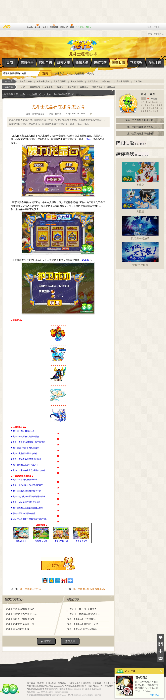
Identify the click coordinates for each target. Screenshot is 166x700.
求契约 (90, 73)
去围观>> (155, 695)
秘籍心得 (118, 62)
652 (148, 99)
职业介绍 (45, 62)
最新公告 (27, 62)
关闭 (161, 671)
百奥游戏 (7, 27)
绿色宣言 (87, 683)
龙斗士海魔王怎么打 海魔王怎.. (89, 588)
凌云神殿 (72, 87)
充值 (150, 34)
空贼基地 (48, 87)
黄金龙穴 (84, 87)
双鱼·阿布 (138, 81)
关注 (160, 644)
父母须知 (62, 683)
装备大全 (82, 62)
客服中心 (108, 683)
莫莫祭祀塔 (35, 87)
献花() (56, 565)
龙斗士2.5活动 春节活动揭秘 (82, 629)
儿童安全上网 (75, 683)
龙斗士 (82, 44)
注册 (156, 27)
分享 (160, 651)
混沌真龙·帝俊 (26, 81)
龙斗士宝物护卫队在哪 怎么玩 (21, 614)
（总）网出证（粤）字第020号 (100, 686)
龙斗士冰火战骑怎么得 (17, 629)
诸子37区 (141, 677)
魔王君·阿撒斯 (60, 81)
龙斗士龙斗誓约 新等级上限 (20, 624)
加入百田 (52, 683)
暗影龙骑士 (107, 81)
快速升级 (59, 73)
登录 (149, 27)
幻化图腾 (79, 73)
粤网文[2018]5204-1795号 (75, 686)
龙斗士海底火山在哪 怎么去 (20, 619)
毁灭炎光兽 (93, 81)
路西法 (60, 87)
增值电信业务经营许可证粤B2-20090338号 (45, 686)
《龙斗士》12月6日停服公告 (82, 609)
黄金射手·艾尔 (43, 81)
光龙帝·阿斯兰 (123, 81)
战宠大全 (63, 62)
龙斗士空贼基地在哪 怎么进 (20, 609)
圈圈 (143, 98)
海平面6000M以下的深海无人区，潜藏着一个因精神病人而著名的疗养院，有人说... (147, 686)
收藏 (162, 34)
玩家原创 (136, 62)
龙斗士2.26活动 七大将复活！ (82, 619)
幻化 (69, 73)
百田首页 (46, 641)
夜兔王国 (111, 87)
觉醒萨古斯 (97, 87)
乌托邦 (23, 87)
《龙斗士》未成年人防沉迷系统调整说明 (84, 614)
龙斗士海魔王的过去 (30, 588)
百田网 (19, 26)
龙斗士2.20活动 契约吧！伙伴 (82, 624)
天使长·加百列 (77, 81)
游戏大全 (70, 641)
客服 (156, 34)
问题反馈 (97, 683)
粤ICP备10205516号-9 (36, 689)
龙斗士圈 (155, 59)
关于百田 (31, 683)
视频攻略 (100, 62)
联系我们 (41, 683)
